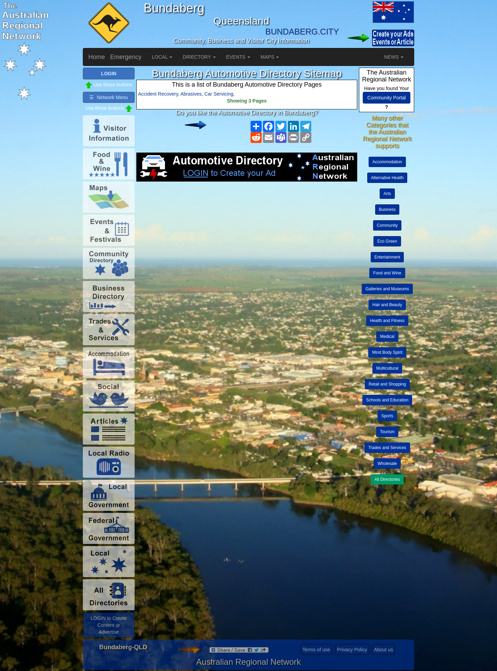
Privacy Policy (352, 649)
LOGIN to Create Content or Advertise (108, 625)
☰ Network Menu (108, 97)
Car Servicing (218, 94)
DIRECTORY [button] (199, 57)
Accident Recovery (158, 94)
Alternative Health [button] (387, 177)
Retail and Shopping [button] (387, 384)
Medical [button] (387, 336)
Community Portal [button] (386, 97)
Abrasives (191, 94)
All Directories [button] (387, 479)
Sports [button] (387, 416)
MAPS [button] (270, 57)
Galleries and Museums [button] (387, 288)
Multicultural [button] (387, 368)
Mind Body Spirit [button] (387, 352)
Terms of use (316, 649)
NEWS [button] (393, 57)
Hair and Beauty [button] (387, 304)
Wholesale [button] (387, 463)
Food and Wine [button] (387, 273)
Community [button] (387, 225)
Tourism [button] (387, 431)
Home (96, 57)
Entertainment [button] (387, 257)
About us (383, 649)
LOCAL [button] (162, 57)
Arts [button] (387, 193)
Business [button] (387, 209)
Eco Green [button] (387, 241)
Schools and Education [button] (387, 400)
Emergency (126, 57)
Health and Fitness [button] (387, 320)
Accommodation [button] (387, 161)
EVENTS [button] (238, 57)
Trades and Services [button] (387, 447)
